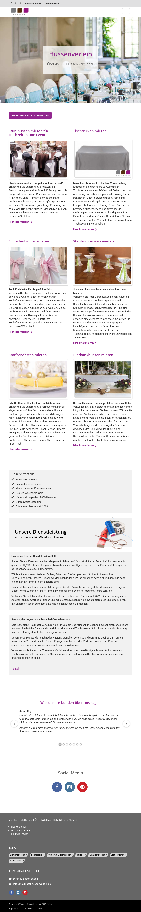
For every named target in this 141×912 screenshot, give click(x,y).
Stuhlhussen (16, 860)
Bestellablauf (18, 826)
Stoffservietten (117, 855)
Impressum (14, 908)
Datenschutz (28, 908)
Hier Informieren (20, 221)
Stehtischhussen (97, 855)
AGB (40, 908)
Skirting (80, 855)
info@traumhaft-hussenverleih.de (32, 883)
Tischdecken (36, 855)
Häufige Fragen (52, 3)
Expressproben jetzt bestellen (30, 115)
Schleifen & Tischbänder (59, 855)
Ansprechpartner (33, 3)
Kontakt (15, 668)
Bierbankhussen (17, 855)
